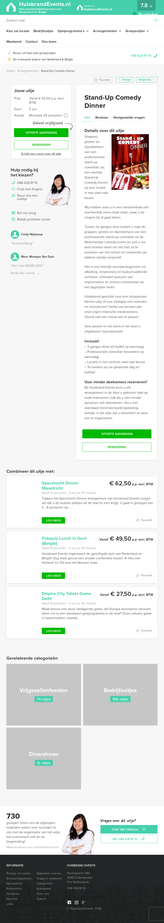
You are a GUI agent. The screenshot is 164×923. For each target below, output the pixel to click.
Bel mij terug (23, 213)
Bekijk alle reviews (25, 273)
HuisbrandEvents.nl (45, 7)
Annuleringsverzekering (20, 878)
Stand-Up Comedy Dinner (58, 71)
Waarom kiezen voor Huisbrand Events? (32, 847)
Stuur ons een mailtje (24, 197)
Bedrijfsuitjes (43, 30)
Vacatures (12, 894)
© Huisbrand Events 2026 (84, 908)
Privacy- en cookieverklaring (20, 873)
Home (10, 71)
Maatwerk (14, 41)
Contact (32, 41)
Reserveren (41, 145)
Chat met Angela (26, 189)
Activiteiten (44, 888)
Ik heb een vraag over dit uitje (41, 154)
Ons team (49, 41)
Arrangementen (105, 30)
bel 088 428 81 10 (129, 839)
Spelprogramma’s (71, 30)
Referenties (14, 888)
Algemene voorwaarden (50, 873)
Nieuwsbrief (14, 883)
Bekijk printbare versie (30, 219)
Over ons (43, 894)
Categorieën (45, 883)
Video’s (41, 899)
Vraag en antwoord (49, 878)
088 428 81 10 (141, 55)
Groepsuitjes (135, 30)
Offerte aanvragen (41, 133)
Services (12, 899)
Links (9, 904)
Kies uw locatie (17, 30)
